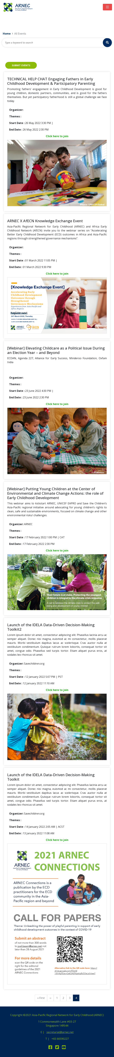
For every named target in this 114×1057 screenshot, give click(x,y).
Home (7, 33)
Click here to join (57, 136)
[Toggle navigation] (107, 7)
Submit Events (21, 65)
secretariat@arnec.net (60, 1032)
